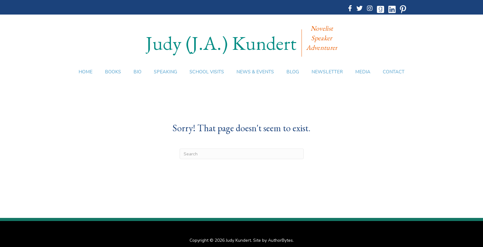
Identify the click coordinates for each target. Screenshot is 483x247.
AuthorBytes (280, 240)
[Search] (242, 154)
